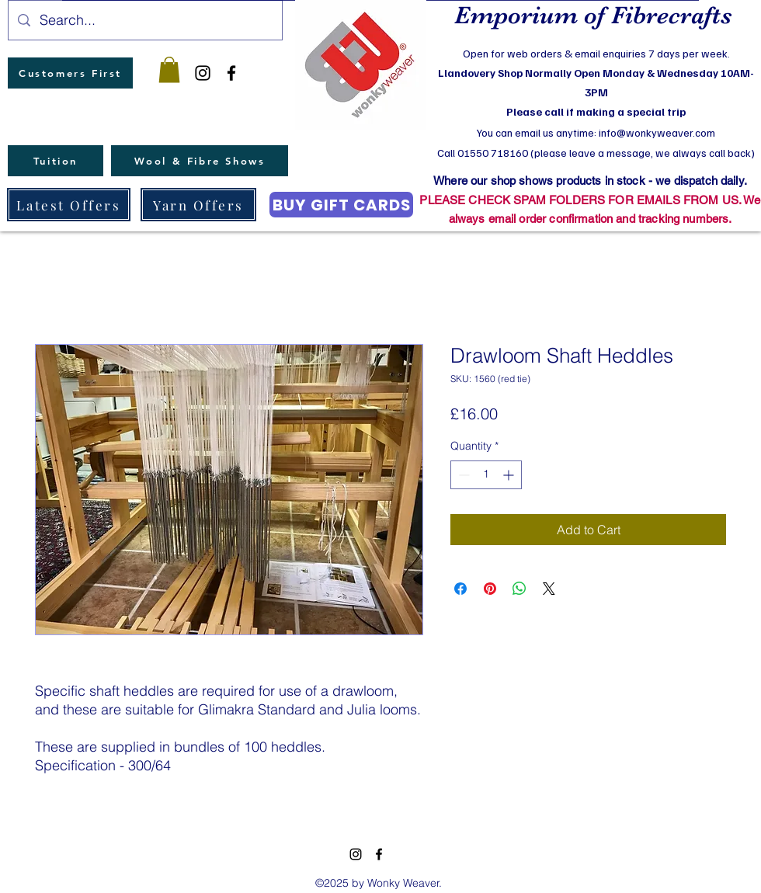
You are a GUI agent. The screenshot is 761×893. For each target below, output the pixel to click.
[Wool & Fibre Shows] (199, 160)
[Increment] (509, 474)
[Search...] (144, 20)
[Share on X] (549, 588)
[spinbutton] (486, 474)
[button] (169, 69)
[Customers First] (70, 73)
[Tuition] (55, 160)
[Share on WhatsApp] (519, 588)
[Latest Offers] (68, 204)
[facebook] (231, 73)
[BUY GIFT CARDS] (341, 204)
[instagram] (203, 73)
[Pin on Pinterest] (490, 588)
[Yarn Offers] (198, 204)
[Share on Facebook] (460, 588)
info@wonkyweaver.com (657, 132)
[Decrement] (462, 474)
